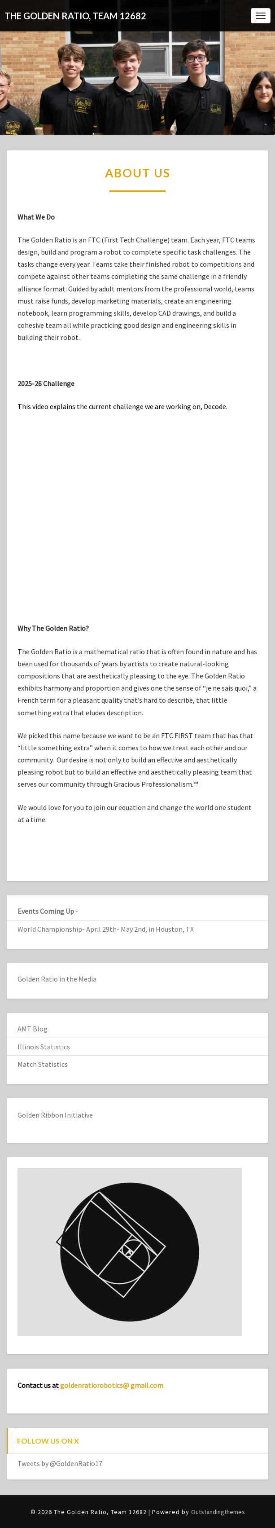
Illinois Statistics (43, 1046)
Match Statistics (42, 1064)
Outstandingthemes (218, 1512)
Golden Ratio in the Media (56, 978)
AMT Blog (32, 1028)
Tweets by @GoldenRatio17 (59, 1463)
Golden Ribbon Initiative (55, 1114)
